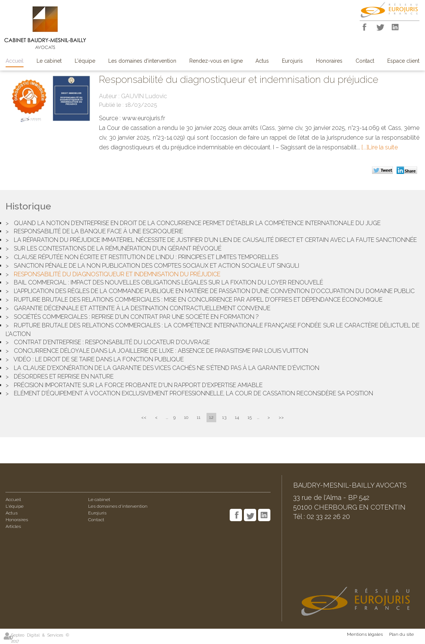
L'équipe (85, 61)
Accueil (15, 61)
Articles (13, 526)
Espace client (403, 61)
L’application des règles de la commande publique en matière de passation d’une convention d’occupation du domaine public (214, 291)
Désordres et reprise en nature (64, 376)
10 (186, 417)
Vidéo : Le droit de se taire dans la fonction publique (98, 359)
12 (211, 417)
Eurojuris (292, 61)
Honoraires (329, 61)
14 (237, 417)
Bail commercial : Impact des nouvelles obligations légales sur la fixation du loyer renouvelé (168, 282)
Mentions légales (365, 634)
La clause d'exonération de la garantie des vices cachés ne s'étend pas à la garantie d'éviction (166, 367)
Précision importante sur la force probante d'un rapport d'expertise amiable (138, 385)
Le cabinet (49, 61)
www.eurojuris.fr (143, 118)
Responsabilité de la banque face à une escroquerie (98, 231)
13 (224, 417)
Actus (262, 61)
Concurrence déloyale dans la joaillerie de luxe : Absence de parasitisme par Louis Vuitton (161, 350)
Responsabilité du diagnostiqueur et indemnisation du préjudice (117, 274)
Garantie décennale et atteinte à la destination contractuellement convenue (142, 308)
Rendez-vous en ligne (216, 61)
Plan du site (401, 634)
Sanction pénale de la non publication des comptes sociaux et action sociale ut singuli (156, 265)
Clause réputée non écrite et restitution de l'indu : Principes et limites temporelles (146, 257)
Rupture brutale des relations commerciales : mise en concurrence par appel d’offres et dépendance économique (198, 299)
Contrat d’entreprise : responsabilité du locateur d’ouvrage (112, 342)
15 (250, 417)
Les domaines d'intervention (142, 61)
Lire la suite (383, 147)
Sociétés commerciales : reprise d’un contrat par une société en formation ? (136, 316)
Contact (365, 61)
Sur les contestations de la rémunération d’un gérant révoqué (117, 248)
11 (199, 417)
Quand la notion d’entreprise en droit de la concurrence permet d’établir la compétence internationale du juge (197, 223)
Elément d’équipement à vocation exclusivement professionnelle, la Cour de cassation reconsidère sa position (193, 393)
